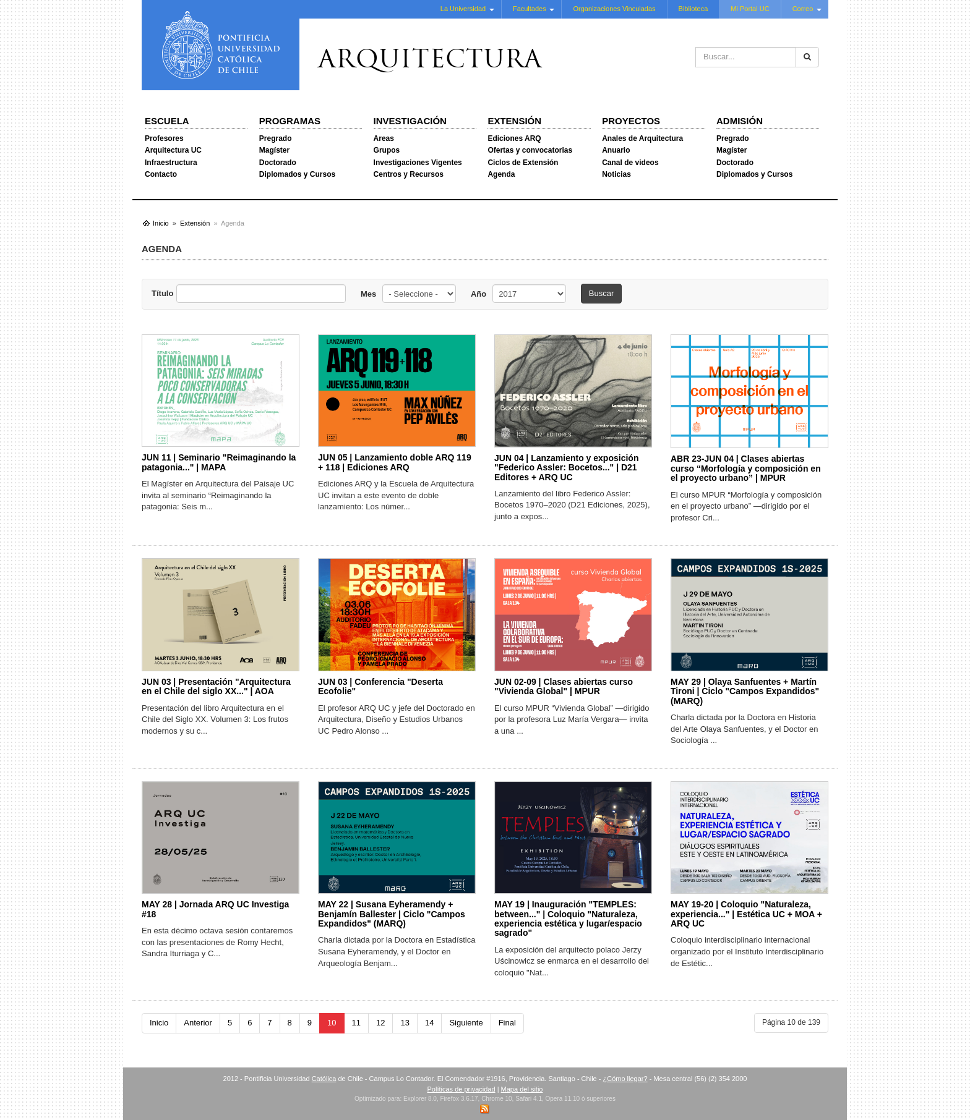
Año (478, 294)
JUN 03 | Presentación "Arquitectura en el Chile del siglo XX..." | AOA (216, 686)
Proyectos (631, 121)
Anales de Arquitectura (642, 138)
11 (356, 1022)
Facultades (529, 8)
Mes (368, 294)
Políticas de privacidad (461, 1089)
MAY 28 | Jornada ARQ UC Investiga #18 (215, 908)
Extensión (514, 121)
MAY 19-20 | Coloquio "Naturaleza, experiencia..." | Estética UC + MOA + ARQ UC (746, 913)
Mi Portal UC (750, 8)
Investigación (410, 121)
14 (429, 1022)
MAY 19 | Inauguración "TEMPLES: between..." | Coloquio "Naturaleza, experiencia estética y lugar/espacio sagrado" (568, 918)
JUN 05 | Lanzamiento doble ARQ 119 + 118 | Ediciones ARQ (394, 462)
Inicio (159, 1022)
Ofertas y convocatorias (529, 150)
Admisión (739, 121)
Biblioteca (693, 8)
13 (404, 1022)
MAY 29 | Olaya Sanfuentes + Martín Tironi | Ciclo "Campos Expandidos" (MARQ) (745, 691)
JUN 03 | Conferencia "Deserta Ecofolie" (380, 686)
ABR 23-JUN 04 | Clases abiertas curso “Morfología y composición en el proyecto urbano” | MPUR (746, 468)
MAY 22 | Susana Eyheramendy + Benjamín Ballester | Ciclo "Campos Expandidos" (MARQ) (391, 913)
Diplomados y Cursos (297, 174)
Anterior (198, 1022)
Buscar (601, 293)
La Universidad (463, 8)
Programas (289, 121)
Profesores (164, 138)
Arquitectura (430, 61)
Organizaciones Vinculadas (614, 8)
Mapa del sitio (522, 1089)
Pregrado (275, 138)
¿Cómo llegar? (625, 1078)
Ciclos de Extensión (522, 162)
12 (380, 1022)
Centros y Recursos (409, 174)
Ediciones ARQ (514, 138)
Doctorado (277, 162)
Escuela (167, 121)
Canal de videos (630, 162)
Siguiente (466, 1022)
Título (162, 293)
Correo (802, 8)
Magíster (274, 150)
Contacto (161, 174)
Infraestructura (171, 162)
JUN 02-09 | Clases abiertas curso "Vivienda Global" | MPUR (563, 686)
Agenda (501, 174)
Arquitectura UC (173, 150)
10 (331, 1022)
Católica (324, 1078)
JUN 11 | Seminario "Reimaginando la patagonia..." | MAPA (219, 462)
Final (507, 1022)
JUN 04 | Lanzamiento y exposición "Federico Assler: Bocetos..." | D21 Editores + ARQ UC (566, 467)
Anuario (616, 150)
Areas (384, 138)
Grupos (387, 150)
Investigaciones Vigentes (418, 162)
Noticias (616, 174)
